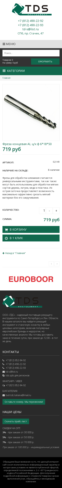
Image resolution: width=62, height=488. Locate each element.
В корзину (18, 229)
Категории (14, 71)
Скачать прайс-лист (16, 421)
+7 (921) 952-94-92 (16, 385)
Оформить (45, 61)
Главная (6, 77)
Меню (9, 44)
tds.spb (10, 375)
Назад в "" (14, 253)
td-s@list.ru (12, 371)
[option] (31, 279)
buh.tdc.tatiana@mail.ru (18, 395)
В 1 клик (16, 238)
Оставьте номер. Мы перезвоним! (24, 401)
